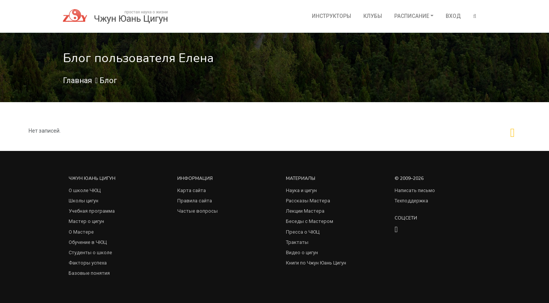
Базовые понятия (89, 273)
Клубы (372, 16)
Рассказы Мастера (308, 201)
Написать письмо (415, 190)
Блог (108, 80)
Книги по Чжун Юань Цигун (316, 263)
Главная (77, 80)
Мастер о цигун (86, 221)
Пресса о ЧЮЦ (302, 232)
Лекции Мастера (305, 211)
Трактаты (297, 242)
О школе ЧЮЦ (85, 190)
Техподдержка (411, 201)
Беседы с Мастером (309, 221)
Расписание (411, 16)
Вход (453, 16)
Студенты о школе (90, 252)
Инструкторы (331, 16)
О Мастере (81, 232)
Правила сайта (194, 201)
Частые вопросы (197, 211)
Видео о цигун (302, 252)
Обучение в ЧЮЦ (88, 242)
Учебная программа (92, 211)
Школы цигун (83, 201)
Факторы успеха (88, 263)
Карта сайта (191, 190)
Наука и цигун (301, 190)
